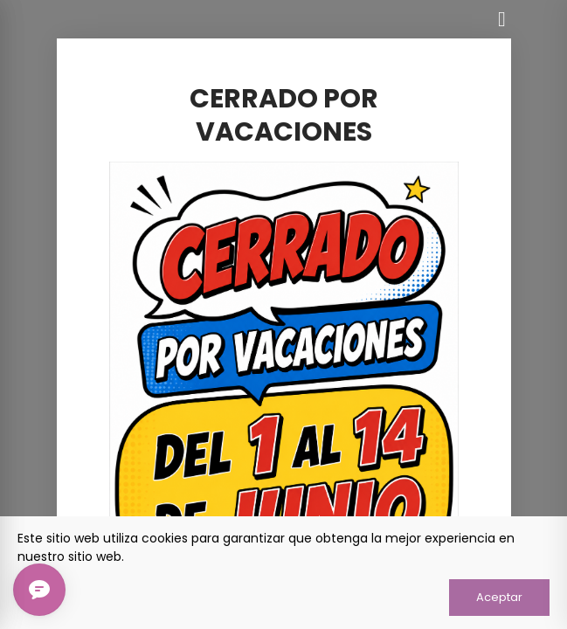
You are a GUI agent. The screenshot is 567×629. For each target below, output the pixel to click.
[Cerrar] (502, 19)
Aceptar (499, 597)
